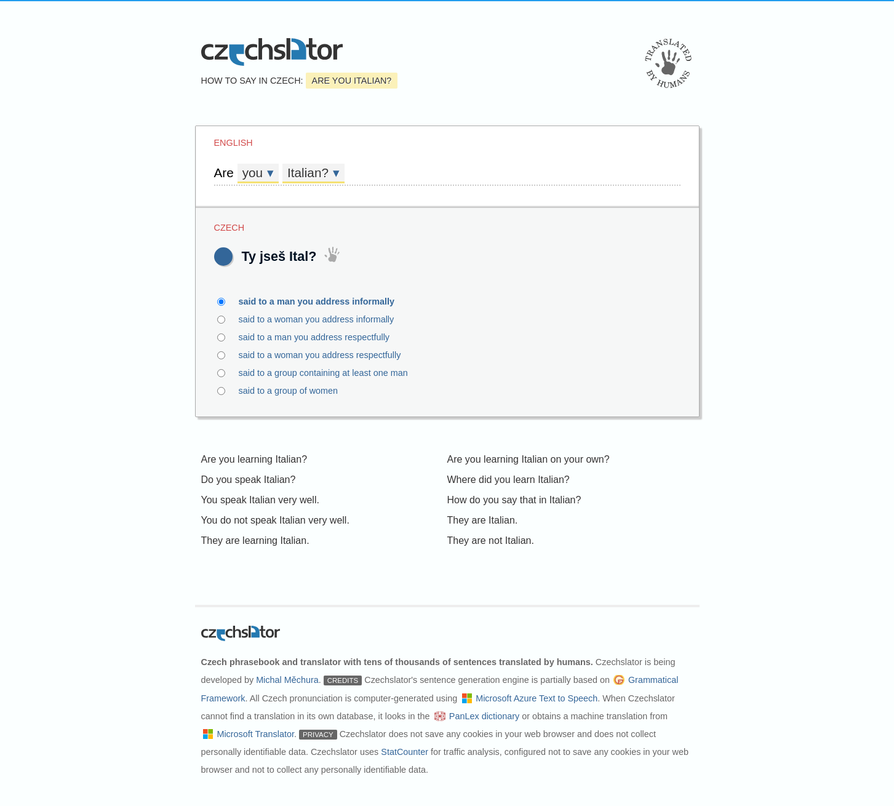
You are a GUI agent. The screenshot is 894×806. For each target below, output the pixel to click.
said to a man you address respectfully (321, 337)
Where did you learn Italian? (508, 479)
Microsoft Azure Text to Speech (536, 698)
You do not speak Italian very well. (275, 520)
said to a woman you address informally (323, 319)
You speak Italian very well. (260, 500)
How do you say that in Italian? (514, 500)
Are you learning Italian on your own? (528, 459)
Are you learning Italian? (254, 459)
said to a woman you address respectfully (327, 355)
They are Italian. (482, 520)
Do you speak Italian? (248, 479)
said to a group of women (295, 390)
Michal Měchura (287, 680)
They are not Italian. (490, 540)
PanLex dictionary (484, 716)
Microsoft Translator (255, 734)
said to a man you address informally (324, 301)
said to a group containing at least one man (330, 372)
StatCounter (404, 752)
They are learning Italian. (255, 540)
